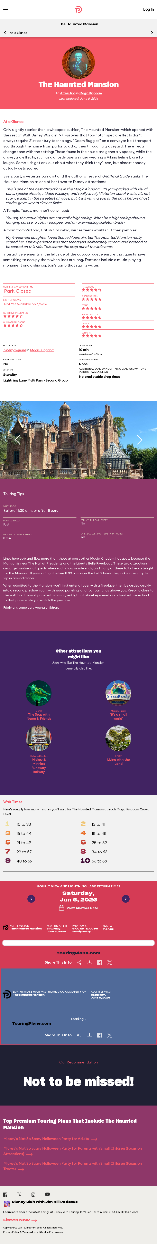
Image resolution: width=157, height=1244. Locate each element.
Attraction (67, 93)
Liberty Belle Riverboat (94, 563)
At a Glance (18, 33)
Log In (148, 9)
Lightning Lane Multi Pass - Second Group (35, 380)
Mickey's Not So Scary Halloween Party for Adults (50, 1138)
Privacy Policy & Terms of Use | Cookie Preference (33, 1232)
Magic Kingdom (90, 93)
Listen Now (21, 1220)
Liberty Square (14, 350)
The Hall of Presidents (45, 563)
